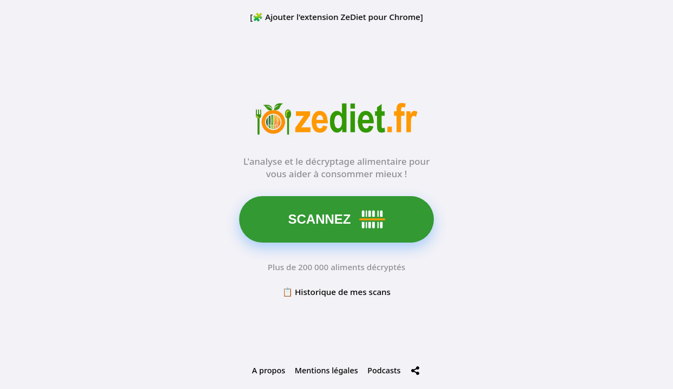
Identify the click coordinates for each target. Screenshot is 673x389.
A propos (268, 370)
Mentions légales (326, 370)
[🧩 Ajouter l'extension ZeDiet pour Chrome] (336, 16)
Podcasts (383, 370)
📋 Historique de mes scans (336, 291)
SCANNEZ (336, 219)
